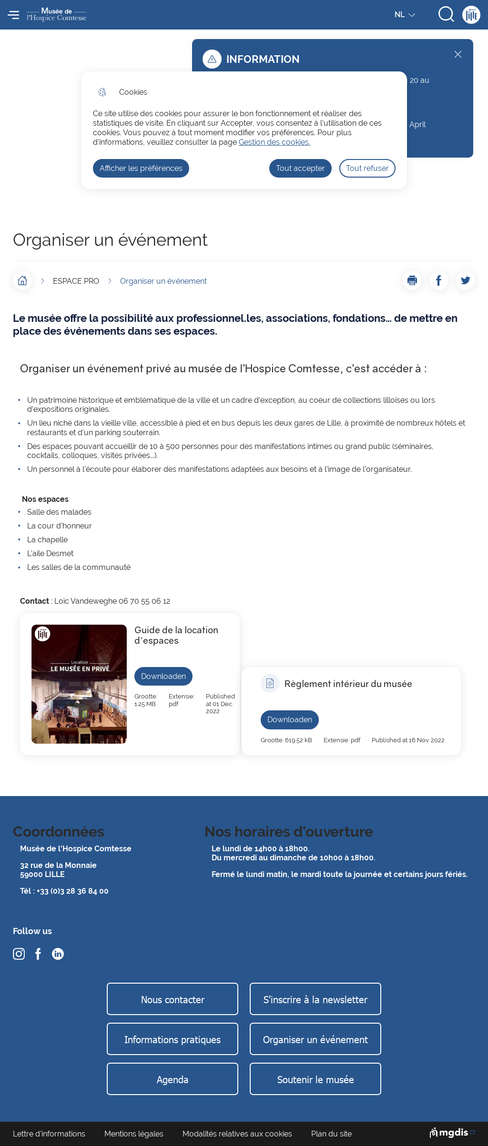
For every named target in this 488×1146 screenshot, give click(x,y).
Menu (13, 15)
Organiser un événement (315, 1039)
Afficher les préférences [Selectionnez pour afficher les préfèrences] (141, 168)
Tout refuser (367, 168)
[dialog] (244, 130)
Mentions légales (133, 1133)
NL (406, 16)
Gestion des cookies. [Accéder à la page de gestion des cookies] (274, 142)
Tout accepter (300, 168)
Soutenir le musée (315, 1079)
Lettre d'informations (49, 1133)
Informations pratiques (172, 1039)
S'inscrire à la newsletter (315, 999)
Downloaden (163, 676)
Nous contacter (172, 999)
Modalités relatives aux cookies (237, 1133)
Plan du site (331, 1133)
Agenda (173, 1079)
